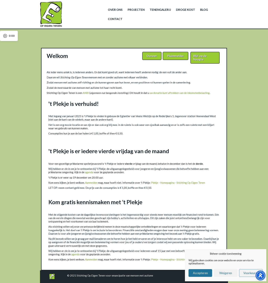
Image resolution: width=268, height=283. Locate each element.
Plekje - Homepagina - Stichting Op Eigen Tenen (178, 182)
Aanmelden (91, 182)
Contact (115, 19)
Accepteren (200, 273)
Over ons (115, 9)
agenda (89, 172)
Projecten (136, 9)
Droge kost (185, 9)
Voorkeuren (251, 273)
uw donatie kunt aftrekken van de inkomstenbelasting (180, 92)
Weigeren (225, 273)
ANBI (86, 92)
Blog (204, 9)
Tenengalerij (160, 9)
